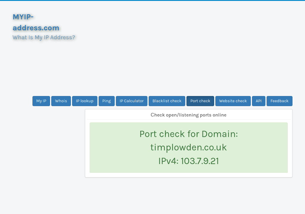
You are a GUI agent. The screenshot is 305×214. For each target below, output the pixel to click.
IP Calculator (132, 100)
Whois (61, 100)
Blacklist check (166, 100)
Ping (106, 100)
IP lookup (85, 100)
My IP (41, 100)
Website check (233, 100)
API (259, 100)
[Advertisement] (189, 48)
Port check (200, 100)
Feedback (279, 100)
